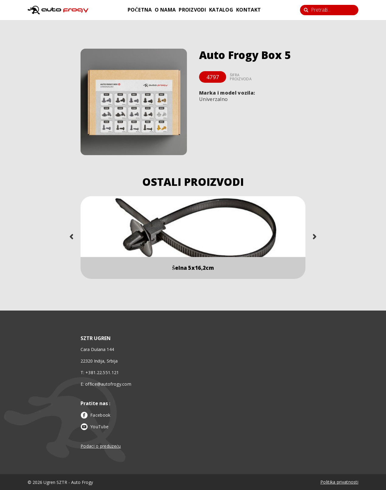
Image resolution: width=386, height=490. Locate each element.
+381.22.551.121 (102, 372)
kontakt (248, 9)
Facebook (95, 415)
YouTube (95, 426)
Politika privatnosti (339, 482)
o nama (165, 9)
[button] (134, 102)
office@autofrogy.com (108, 384)
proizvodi (192, 9)
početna (140, 9)
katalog (221, 9)
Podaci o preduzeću (101, 446)
